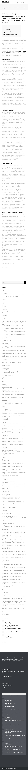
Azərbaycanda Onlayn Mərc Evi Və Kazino (12, 749)
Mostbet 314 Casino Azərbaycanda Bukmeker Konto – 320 (13, 501)
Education (4, 425)
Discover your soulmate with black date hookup (13, 628)
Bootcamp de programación (7, 387)
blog (3, 381)
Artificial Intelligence (6, 349)
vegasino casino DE (5, 593)
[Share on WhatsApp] (16, 270)
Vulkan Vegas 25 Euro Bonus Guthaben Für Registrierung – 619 (14, 599)
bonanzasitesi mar (5, 382)
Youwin (3, 610)
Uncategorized (5, 22)
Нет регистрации (8, 31)
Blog (3, 5)
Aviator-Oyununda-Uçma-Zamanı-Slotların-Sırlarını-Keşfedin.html (14, 356)
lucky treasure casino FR (6, 489)
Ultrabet (3, 591)
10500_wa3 (4, 302)
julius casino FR (5, 479)
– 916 (3, 290)
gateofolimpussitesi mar (6, 454)
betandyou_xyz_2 (5, 368)
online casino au (5, 527)
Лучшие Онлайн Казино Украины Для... (12, 695)
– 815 (3, 289)
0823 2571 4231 (5, 675)
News (3, 520)
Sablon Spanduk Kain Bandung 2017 (11, 768)
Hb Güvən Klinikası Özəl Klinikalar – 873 (9, 462)
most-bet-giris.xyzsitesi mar (7, 500)
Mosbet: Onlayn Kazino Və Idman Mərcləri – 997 (11, 498)
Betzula (3, 378)
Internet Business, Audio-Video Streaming (10, 475)
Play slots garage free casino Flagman (12, 709)
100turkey (4, 300)
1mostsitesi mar (5, 309)
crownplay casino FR (6, 416)
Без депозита (7, 32)
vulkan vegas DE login (6, 607)
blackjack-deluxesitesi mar (7, 379)
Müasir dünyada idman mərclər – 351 (9, 519)
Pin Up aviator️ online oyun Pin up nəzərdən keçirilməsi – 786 (13, 530)
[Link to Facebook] (23, 2)
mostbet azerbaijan (5, 505)
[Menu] (17, 2)
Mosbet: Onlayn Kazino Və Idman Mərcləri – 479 (11, 497)
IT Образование (5, 476)
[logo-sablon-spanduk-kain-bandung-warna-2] (11, 2)
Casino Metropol (5, 407)
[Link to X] (25, 2)
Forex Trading (4, 447)
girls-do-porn (4, 459)
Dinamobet (4, 420)
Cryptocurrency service (6, 419)
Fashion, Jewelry (5, 435)
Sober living (4, 561)
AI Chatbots (4, 341)
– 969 (3, 291)
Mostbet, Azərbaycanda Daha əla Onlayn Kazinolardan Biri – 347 (14, 517)
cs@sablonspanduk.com (7, 676)
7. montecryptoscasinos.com (7, 340)
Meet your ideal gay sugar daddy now (11, 625)
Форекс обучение (5, 614)
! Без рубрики (4, 293)
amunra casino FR (5, 344)
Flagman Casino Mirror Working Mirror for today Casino (15, 735)
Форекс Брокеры (5, 612)
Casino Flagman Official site (10, 703)
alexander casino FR (6, 343)
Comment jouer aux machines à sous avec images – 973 (12, 415)
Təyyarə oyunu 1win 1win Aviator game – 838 (10, 588)
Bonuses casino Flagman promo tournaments (13, 728)
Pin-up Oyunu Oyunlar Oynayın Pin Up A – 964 (10, 541)
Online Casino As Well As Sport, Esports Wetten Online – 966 (13, 526)
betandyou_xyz (5, 366)
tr (2, 589)
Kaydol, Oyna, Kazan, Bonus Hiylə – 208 (9, 481)
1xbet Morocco (5, 337)
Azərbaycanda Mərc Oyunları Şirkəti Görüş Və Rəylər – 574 (12, 362)
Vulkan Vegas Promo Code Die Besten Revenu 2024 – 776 (13, 608)
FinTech (3, 437)
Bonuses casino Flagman (9, 706)
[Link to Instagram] (22, 2)
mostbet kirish (4, 511)
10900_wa (4, 308)
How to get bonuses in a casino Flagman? (12, 712)
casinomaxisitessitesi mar (7, 412)
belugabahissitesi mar (6, 365)
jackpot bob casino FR (6, 478)
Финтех (3, 611)
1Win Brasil (4, 319)
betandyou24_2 (5, 369)
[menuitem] (15, 2)
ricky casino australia (6, 548)
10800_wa (4, 306)
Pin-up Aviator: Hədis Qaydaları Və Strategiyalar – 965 (12, 539)
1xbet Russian (4, 338)
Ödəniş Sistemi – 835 (6, 525)
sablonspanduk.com (18, 657)
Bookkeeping (4, 384)
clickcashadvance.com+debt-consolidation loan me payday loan (13, 413)
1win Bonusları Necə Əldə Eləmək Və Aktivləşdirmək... (14, 752)
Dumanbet (4, 422)
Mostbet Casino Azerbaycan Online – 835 (9, 507)
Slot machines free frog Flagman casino (12, 724)
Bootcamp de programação (7, 385)
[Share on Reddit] (24, 270)
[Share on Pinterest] (20, 270)
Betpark (3, 377)
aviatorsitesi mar (5, 360)
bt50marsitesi (4, 400)
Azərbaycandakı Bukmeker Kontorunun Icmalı (13, 746)
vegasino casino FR (5, 595)
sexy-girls (4, 549)
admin (13, 263)
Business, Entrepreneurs (6, 401)
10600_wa (4, 305)
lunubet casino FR (5, 491)
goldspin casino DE (5, 460)
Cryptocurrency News (6, 418)
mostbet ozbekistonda (6, 513)
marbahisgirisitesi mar (6, 494)
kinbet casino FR (5, 482)
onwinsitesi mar (5, 529)
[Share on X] (8, 270)
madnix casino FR (5, 492)
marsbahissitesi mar (6, 495)
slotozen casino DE (5, 560)
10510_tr (4, 303)
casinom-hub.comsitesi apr (7, 410)
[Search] (15, 2)
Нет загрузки (7, 29)
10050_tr (4, 299)
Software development (6, 563)
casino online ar (5, 409)
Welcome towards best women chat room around (14, 631)
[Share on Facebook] (4, 270)
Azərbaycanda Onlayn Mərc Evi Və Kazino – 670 (11, 363)
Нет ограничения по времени (10, 34)
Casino (3, 406)
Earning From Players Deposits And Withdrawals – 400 (12, 423)
